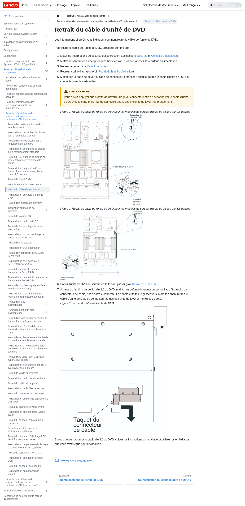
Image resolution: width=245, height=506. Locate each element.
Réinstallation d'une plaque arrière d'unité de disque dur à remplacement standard (28, 348)
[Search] (225, 5)
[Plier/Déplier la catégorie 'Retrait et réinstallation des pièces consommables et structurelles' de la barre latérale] (46, 105)
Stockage (61, 5)
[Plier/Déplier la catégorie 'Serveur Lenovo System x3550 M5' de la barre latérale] (46, 35)
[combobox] (8, 16)
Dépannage (9, 55)
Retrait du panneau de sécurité (24, 466)
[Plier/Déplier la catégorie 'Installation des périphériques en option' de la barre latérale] (46, 44)
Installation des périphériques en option (20, 43)
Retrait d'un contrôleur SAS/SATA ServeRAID (25, 254)
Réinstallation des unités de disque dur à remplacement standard (26, 150)
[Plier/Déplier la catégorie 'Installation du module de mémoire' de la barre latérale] (46, 209)
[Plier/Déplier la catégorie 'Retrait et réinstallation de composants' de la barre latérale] (46, 71)
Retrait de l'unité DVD (19, 179)
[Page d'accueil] (58, 16)
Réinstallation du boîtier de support (26, 388)
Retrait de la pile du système (23, 373)
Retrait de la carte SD (19, 216)
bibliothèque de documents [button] (159, 5)
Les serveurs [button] (40, 5)
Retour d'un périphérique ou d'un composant (23, 87)
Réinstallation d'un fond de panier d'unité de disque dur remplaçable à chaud (27, 329)
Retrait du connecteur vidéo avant (26, 406)
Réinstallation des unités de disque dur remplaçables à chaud (26, 134)
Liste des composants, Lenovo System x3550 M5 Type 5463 (19, 63)
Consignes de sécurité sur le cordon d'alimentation (22, 497)
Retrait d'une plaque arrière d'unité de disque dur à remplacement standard (28, 339)
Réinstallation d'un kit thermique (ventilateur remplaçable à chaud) (26, 295)
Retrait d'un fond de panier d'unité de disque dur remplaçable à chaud (27, 320)
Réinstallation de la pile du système (27, 378)
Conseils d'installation (164, 55)
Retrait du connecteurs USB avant (26, 393)
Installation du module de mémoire (21, 209)
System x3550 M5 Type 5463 (19, 23)
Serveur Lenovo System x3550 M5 (20, 35)
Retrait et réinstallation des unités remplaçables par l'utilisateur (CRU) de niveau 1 (22, 116)
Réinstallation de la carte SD (23, 221)
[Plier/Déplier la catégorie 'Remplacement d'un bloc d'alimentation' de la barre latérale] (46, 311)
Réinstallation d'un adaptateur (24, 247)
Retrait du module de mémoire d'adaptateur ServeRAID (24, 271)
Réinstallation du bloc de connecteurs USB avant (28, 400)
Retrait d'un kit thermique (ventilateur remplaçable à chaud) (27, 287)
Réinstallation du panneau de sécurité (23, 472)
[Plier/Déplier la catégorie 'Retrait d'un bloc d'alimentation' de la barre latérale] (46, 303)
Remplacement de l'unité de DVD (25, 184)
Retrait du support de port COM (24, 452)
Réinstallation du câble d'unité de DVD (25, 196)
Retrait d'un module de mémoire (25, 202)
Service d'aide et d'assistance (19, 490)
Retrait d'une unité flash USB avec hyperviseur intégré (26, 358)
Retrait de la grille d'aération (115, 71)
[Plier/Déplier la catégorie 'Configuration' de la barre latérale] (46, 50)
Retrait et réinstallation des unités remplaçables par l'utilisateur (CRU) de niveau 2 (22, 482)
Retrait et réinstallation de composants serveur (26, 95)
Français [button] (190, 5)
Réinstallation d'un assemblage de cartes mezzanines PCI (26, 236)
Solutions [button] (90, 5)
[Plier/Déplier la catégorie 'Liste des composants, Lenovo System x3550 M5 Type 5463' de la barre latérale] (46, 63)
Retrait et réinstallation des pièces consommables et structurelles (20, 105)
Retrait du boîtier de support (23, 383)
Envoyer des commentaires (74, 461)
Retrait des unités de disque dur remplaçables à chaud (25, 126)
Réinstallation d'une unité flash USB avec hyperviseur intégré (27, 366)
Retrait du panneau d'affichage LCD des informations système (27, 438)
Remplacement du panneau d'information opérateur (22, 430)
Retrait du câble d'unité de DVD (25, 189)
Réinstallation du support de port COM (25, 459)
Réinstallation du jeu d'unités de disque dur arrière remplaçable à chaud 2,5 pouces (25, 171)
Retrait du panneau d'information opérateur (25, 421)
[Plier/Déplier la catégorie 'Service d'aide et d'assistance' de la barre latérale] (46, 491)
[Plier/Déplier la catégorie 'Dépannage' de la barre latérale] (46, 56)
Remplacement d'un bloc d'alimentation (21, 311)
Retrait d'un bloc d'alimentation (16, 303)
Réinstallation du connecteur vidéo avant (26, 413)
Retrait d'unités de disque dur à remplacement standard (24, 142)
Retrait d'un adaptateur (20, 242)
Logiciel (75, 5)
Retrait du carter (97, 66)
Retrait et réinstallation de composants (17, 71)
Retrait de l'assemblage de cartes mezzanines (25, 228)
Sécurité (142, 55)
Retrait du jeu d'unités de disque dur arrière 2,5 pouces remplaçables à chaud (27, 160)
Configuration (10, 50)
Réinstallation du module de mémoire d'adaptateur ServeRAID (28, 279)
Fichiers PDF (10, 28)
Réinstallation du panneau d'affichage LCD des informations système (28, 446)
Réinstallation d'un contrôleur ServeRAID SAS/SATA (23, 262)
